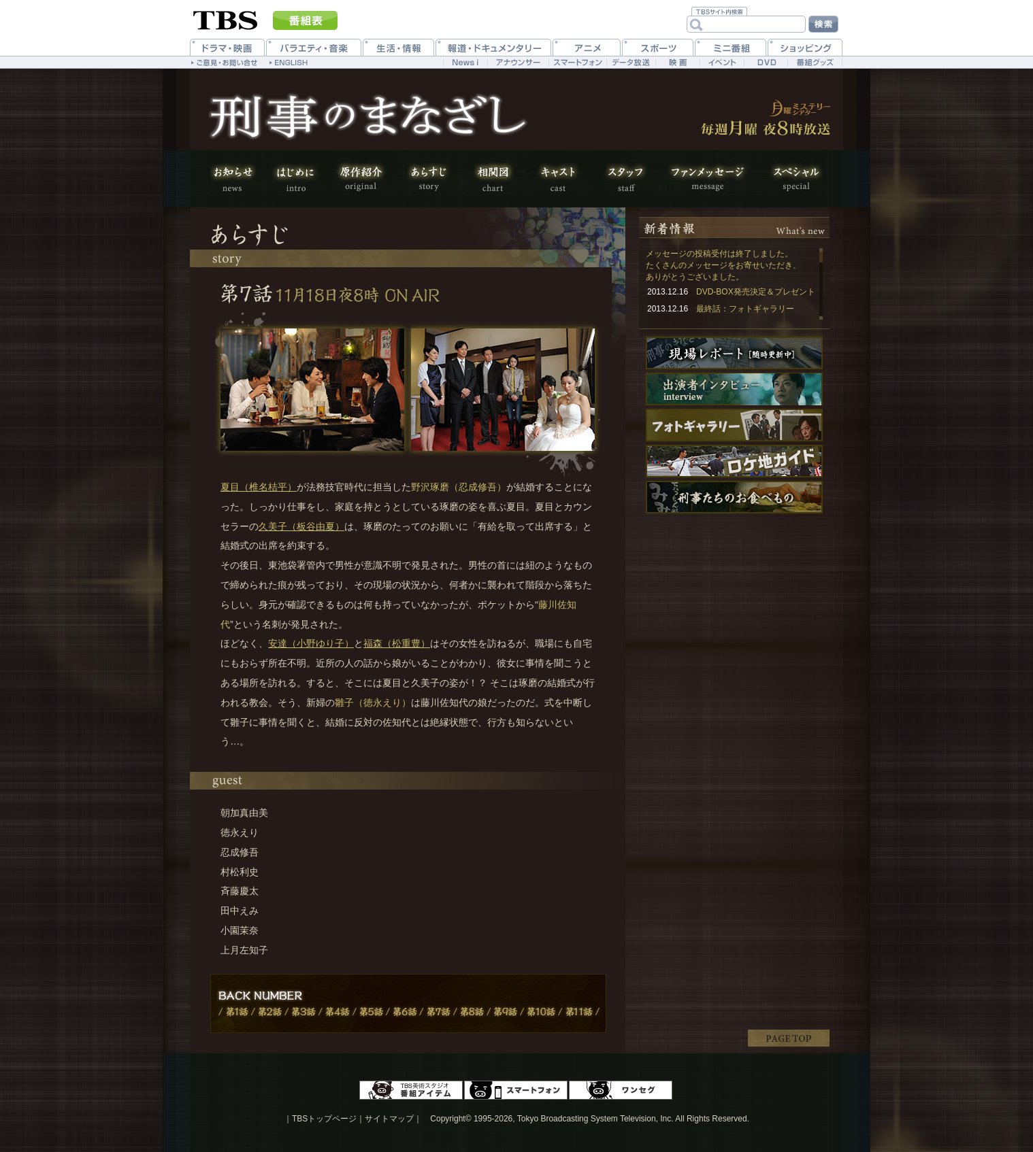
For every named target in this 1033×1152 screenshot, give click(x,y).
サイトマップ (389, 1118)
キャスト (557, 178)
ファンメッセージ (707, 178)
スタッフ (625, 178)
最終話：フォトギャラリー (745, 309)
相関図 (492, 178)
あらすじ (428, 178)
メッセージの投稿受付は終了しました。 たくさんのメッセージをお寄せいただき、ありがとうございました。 (723, 265)
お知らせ (237, 178)
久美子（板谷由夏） (301, 526)
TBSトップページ (324, 1118)
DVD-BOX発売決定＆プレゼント (755, 292)
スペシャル (789, 178)
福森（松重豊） (396, 643)
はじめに (295, 178)
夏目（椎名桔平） (258, 486)
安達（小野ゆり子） (311, 643)
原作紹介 (360, 178)
